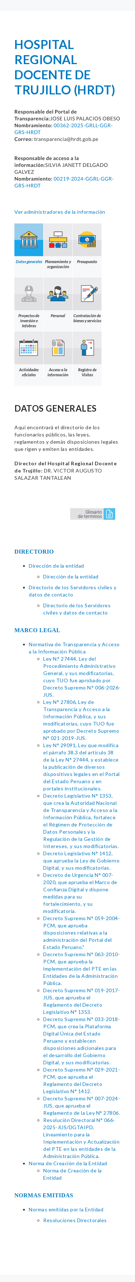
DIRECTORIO (34, 552)
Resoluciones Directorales (75, 1220)
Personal (58, 298)
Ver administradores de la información (59, 212)
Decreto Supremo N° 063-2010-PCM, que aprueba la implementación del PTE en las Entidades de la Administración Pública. (81, 968)
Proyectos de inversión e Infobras (28, 303)
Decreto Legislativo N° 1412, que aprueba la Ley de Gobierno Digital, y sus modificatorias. (81, 860)
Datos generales (28, 243)
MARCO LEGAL (37, 630)
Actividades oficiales (28, 354)
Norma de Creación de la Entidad (68, 1163)
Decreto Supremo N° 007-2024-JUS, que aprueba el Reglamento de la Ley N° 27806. (81, 1105)
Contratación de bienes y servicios (87, 300)
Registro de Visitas (87, 354)
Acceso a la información (58, 354)
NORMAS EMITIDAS (43, 1195)
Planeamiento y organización (58, 246)
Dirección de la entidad (56, 566)
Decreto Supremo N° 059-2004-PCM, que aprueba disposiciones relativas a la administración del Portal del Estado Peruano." (81, 932)
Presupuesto (87, 243)
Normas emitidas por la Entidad (66, 1209)
